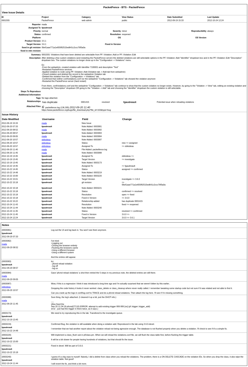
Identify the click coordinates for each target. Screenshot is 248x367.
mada (44, 123)
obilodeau (46, 139)
